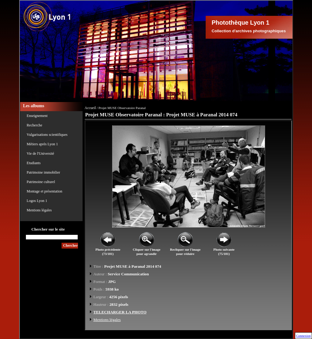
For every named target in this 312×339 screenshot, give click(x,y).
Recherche (34, 125)
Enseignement (37, 116)
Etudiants (34, 163)
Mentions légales (39, 210)
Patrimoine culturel (41, 182)
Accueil (90, 108)
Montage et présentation (44, 191)
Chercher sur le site (48, 229)
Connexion (303, 335)
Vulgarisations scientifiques (47, 134)
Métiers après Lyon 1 (42, 144)
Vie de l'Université (40, 153)
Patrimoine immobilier (43, 172)
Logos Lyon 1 (37, 201)
